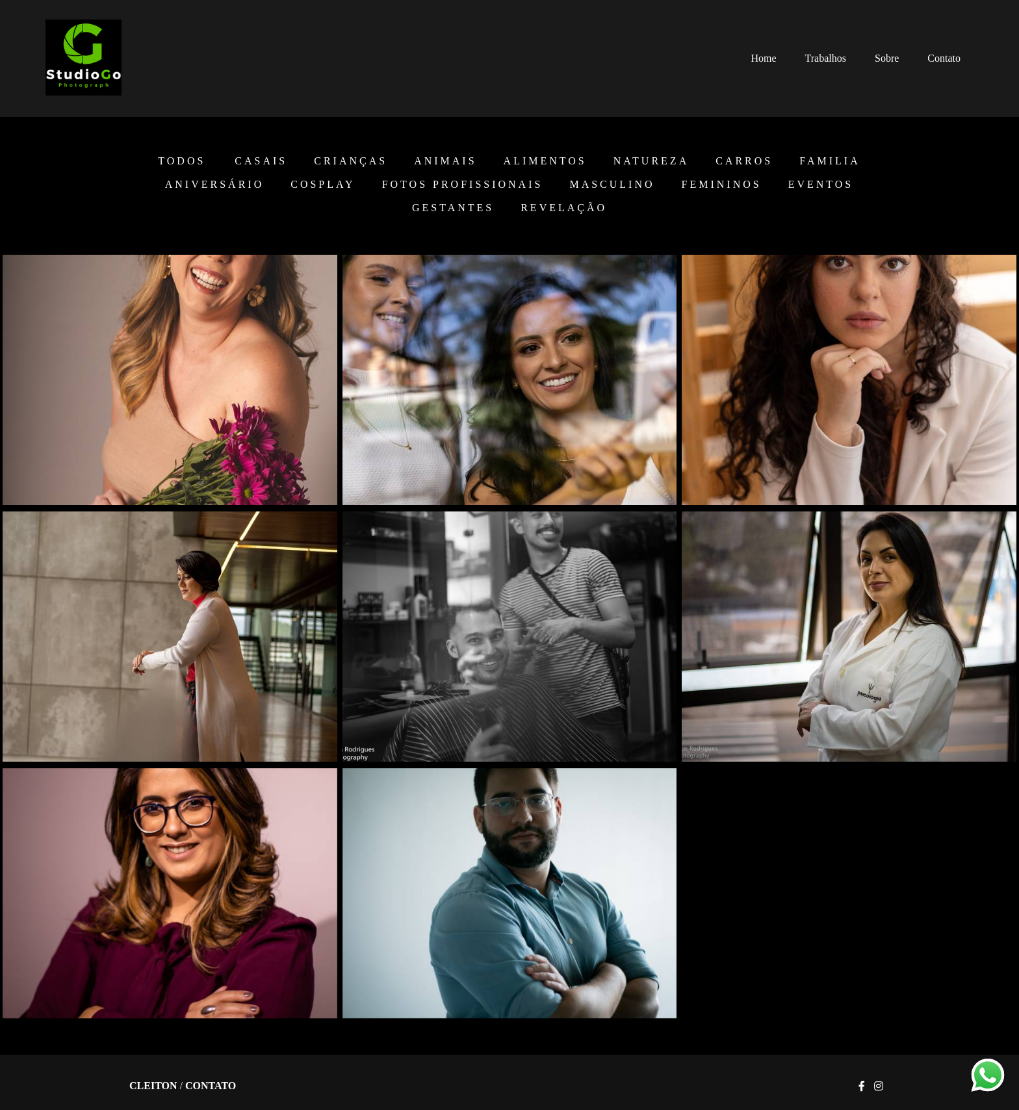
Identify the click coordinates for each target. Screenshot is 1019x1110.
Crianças (350, 161)
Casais (261, 161)
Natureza (651, 161)
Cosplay (322, 184)
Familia (829, 161)
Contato (944, 58)
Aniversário (214, 184)
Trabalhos (825, 58)
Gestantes (453, 208)
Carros (744, 161)
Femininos (722, 184)
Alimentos (545, 161)
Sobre (887, 58)
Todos (181, 161)
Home (763, 58)
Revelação (564, 208)
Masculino (611, 184)
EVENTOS (821, 184)
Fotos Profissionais (462, 184)
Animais (445, 161)
